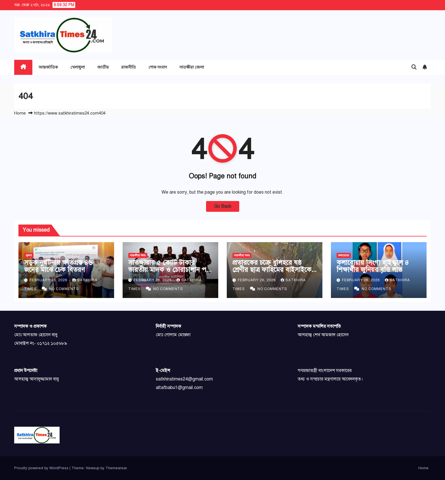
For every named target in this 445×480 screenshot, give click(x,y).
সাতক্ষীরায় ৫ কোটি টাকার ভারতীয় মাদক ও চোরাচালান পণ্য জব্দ (170, 269)
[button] (414, 67)
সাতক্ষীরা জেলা (191, 67)
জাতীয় (103, 67)
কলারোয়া (343, 255)
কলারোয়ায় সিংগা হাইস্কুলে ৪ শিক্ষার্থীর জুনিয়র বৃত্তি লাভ (373, 266)
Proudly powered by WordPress (42, 468)
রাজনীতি (128, 67)
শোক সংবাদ (157, 67)
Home (20, 113)
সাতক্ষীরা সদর (138, 255)
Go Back (222, 206)
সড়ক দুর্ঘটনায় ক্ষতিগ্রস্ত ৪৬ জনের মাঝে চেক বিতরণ (58, 266)
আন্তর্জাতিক (48, 67)
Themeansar (116, 468)
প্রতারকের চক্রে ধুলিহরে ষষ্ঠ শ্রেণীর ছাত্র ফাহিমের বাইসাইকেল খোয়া (274, 269)
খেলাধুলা (77, 67)
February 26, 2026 (49, 280)
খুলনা (29, 255)
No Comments (64, 289)
